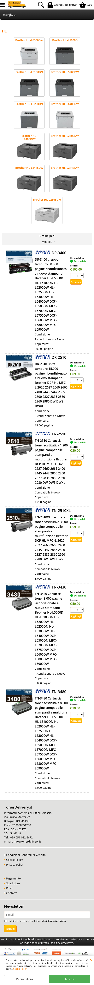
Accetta (69, 979)
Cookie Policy (20, 968)
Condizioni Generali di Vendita (26, 855)
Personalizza (24, 979)
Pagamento (13, 878)
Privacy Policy (14, 864)
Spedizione (13, 883)
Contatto (11, 893)
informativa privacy (56, 921)
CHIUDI (91, 959)
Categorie (9, 15)
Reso (9, 888)
